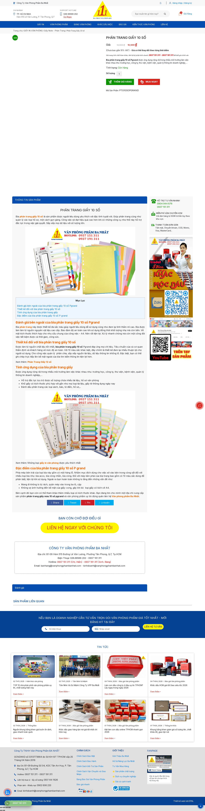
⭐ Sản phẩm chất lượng (123, 771)
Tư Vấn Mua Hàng (120, 766)
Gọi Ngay (67, 17)
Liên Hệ (164, 24)
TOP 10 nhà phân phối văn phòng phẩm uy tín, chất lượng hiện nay (32, 686)
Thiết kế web (179, 801)
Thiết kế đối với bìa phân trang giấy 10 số (38, 309)
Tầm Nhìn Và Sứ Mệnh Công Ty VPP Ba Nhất (79, 685)
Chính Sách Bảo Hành (86, 761)
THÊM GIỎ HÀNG (120, 82)
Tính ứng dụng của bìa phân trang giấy (37, 312)
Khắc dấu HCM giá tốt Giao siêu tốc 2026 (168, 685)
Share (55, 502)
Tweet (72, 502)
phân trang (26, 327)
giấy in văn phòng (49, 462)
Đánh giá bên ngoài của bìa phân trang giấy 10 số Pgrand (47, 305)
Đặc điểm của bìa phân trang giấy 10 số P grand (42, 315)
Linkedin (104, 502)
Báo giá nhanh (83, 784)
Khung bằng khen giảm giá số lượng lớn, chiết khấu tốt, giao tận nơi (170, 730)
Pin (87, 502)
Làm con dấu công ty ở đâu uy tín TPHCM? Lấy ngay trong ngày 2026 (124, 686)
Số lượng (110, 73)
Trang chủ (17, 30)
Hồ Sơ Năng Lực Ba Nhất (123, 761)
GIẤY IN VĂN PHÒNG (33, 30)
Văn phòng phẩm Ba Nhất (125, 496)
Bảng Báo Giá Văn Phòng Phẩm (91, 779)
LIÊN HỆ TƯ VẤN (153, 626)
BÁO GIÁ (122, 24)
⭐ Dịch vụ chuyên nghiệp (124, 776)
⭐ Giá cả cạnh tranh (121, 781)
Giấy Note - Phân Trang (54, 30)
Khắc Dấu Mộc (105, 24)
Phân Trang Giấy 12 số (39, 362)
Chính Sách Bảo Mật (86, 756)
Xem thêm (17, 694)
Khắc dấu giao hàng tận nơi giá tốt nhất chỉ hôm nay (78, 730)
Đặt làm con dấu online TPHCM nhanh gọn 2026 (124, 730)
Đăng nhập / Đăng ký (182, 3)
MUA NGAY (149, 82)
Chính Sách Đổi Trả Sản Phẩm (90, 766)
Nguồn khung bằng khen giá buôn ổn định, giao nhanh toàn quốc (32, 730)
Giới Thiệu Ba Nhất (120, 756)
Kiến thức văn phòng (144, 24)
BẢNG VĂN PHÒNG (82, 24)
